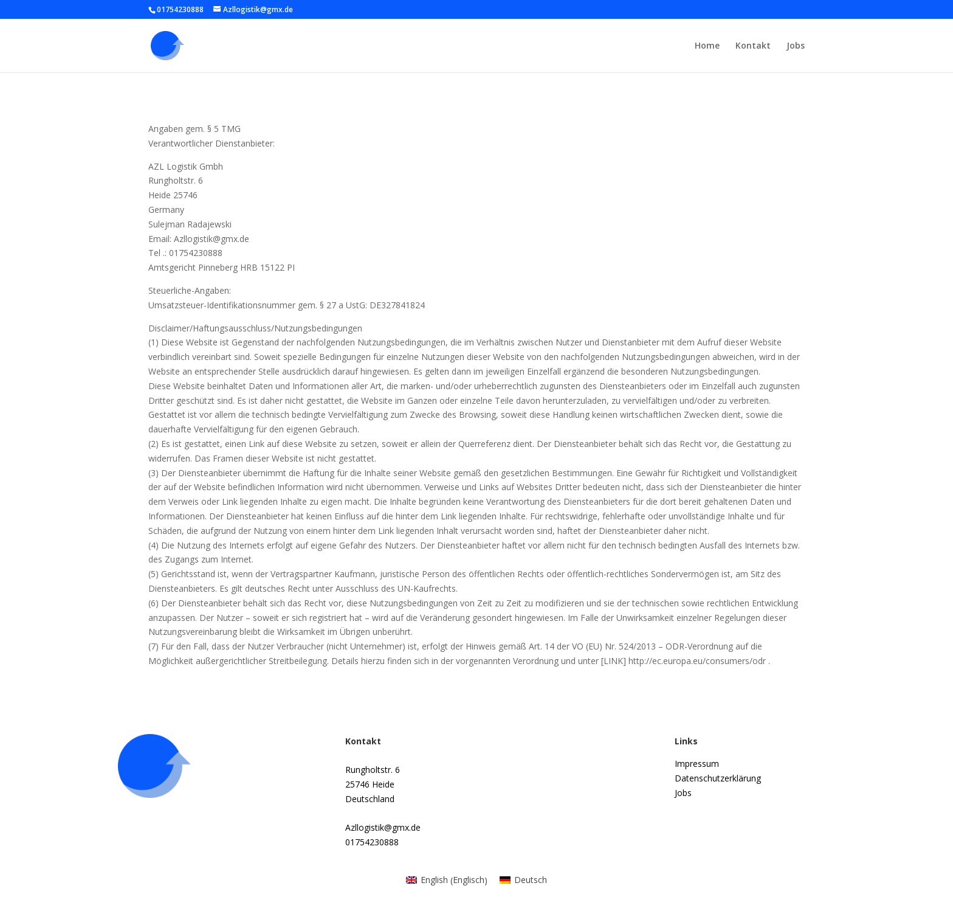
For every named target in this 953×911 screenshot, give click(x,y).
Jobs (795, 46)
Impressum (697, 763)
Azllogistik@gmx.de (383, 827)
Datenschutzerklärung (718, 778)
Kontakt (753, 46)
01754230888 (372, 842)
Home (707, 46)
